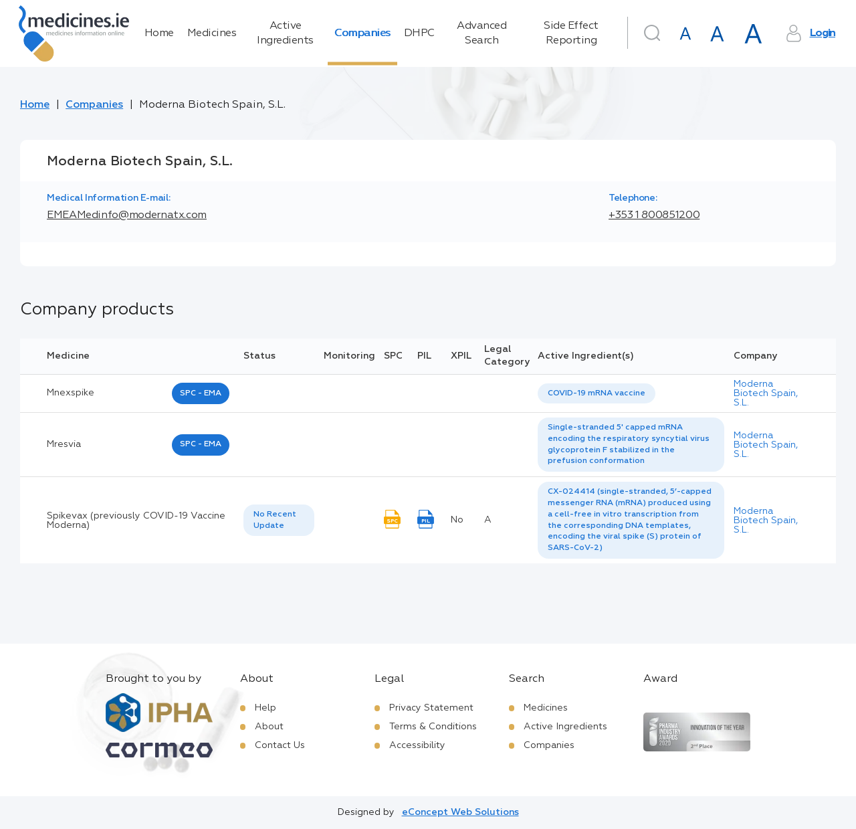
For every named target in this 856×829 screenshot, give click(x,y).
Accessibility (417, 745)
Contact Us (280, 745)
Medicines (212, 33)
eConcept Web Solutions (460, 812)
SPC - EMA (200, 393)
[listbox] (596, 393)
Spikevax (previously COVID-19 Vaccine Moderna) (136, 520)
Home (159, 33)
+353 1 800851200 (654, 215)
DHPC (419, 33)
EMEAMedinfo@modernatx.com (127, 215)
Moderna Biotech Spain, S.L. (766, 393)
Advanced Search (481, 33)
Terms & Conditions (433, 726)
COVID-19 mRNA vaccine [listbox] (596, 393)
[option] (596, 393)
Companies (362, 33)
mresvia (64, 444)
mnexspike (70, 392)
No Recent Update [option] (274, 520)
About (269, 726)
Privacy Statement (431, 708)
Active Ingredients (285, 33)
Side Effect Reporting (571, 33)
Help (265, 708)
